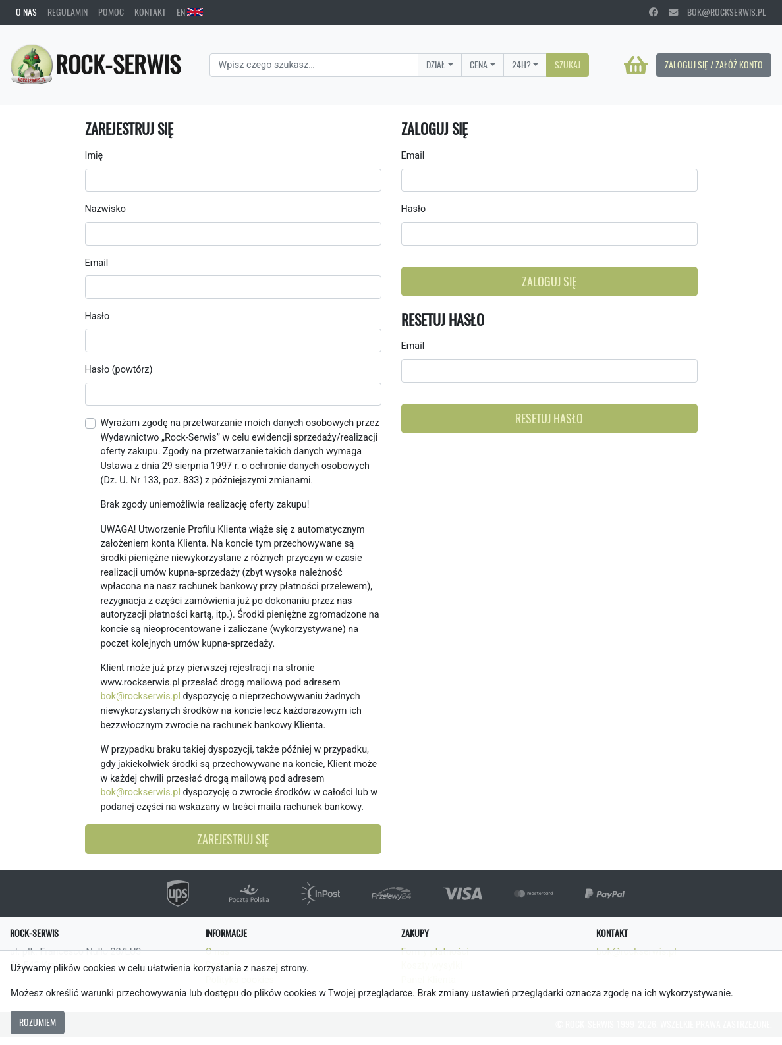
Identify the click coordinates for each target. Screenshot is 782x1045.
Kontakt (150, 11)
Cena (479, 64)
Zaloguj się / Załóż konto (714, 64)
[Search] (313, 65)
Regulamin (67, 11)
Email (97, 263)
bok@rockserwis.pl (717, 11)
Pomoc (111, 11)
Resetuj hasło (549, 418)
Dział (435, 64)
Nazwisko (105, 209)
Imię (94, 155)
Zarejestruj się (233, 839)
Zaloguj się (549, 281)
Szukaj (567, 64)
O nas (26, 11)
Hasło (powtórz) (119, 369)
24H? (521, 64)
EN (190, 11)
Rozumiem (37, 1022)
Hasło (97, 316)
